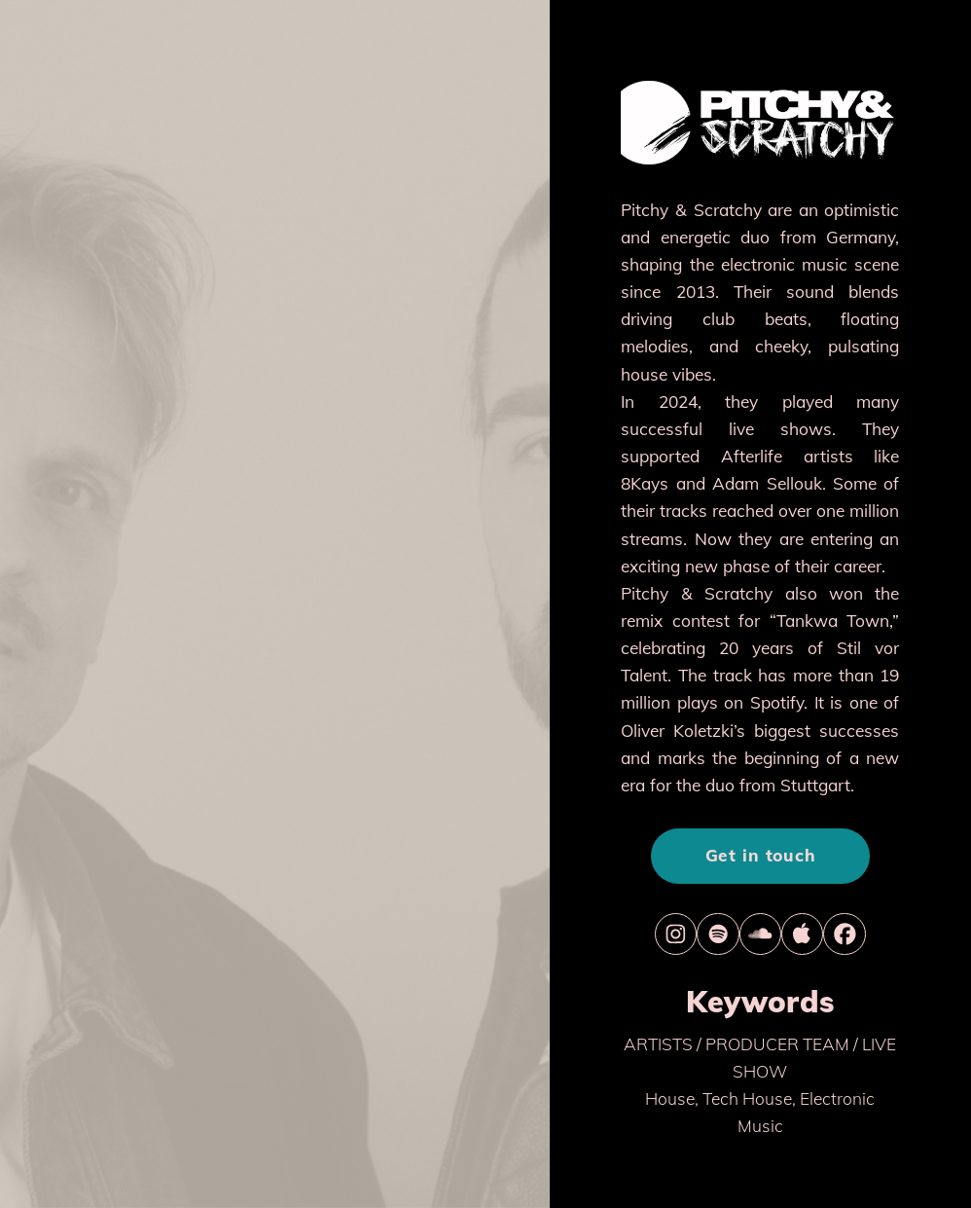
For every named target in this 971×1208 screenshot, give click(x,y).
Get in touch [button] (760, 855)
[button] (676, 934)
